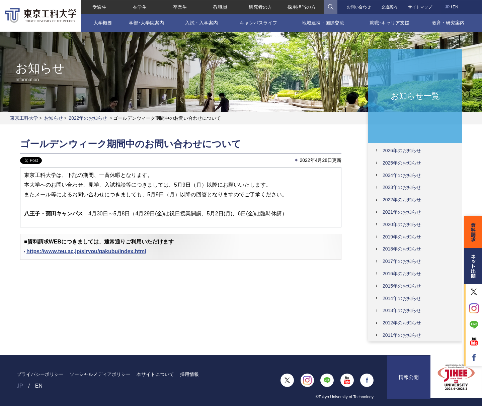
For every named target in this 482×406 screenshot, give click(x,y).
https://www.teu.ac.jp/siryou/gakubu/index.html (86, 251)
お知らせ (53, 118)
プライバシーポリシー (40, 374)
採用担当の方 (302, 6)
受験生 (99, 6)
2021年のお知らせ (402, 212)
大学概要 (102, 22)
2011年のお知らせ (402, 335)
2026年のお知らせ (402, 150)
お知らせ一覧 (415, 95)
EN (456, 6)
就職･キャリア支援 (390, 22)
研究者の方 (260, 6)
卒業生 (180, 6)
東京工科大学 (24, 118)
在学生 (140, 6)
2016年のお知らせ (402, 273)
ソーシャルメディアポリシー (100, 374)
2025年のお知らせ (402, 163)
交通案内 (390, 6)
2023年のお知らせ (402, 187)
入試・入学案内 (201, 22)
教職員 (220, 6)
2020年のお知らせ (402, 224)
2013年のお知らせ (402, 310)
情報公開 (408, 380)
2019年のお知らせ (402, 236)
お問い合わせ (359, 6)
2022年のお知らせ (88, 118)
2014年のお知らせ (402, 298)
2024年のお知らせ (402, 175)
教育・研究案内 (448, 22)
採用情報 (189, 374)
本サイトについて (155, 374)
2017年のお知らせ (402, 261)
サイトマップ (420, 6)
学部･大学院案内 (146, 22)
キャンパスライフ (258, 22)
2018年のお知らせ (402, 248)
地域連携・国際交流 (323, 22)
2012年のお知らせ (402, 322)
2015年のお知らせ (402, 286)
